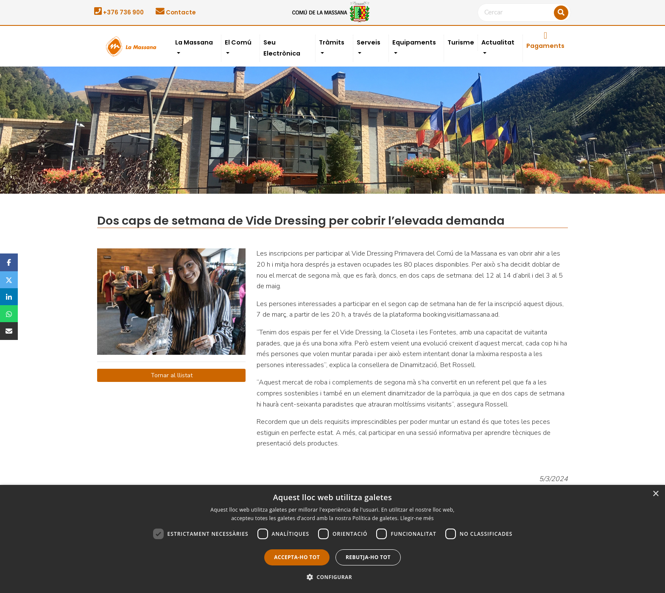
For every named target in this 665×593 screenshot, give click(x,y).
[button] (332, 577)
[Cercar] (524, 12)
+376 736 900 (119, 12)
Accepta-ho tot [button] (297, 557)
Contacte (176, 12)
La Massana (194, 42)
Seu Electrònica (281, 48)
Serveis (368, 42)
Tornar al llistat (172, 375)
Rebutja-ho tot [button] (368, 557)
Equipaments (414, 42)
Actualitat (497, 42)
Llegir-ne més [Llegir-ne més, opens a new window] (417, 518)
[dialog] (332, 539)
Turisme (460, 42)
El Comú (238, 42)
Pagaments (545, 40)
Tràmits (331, 42)
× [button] (655, 494)
